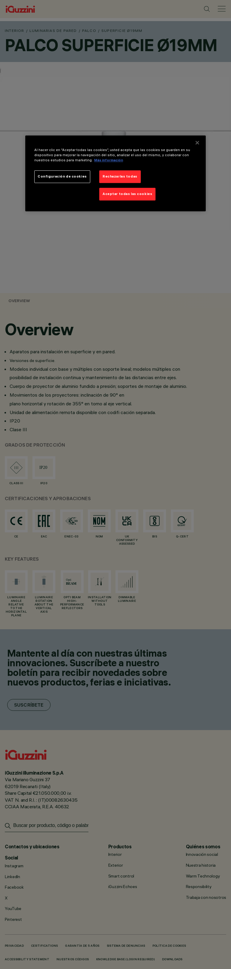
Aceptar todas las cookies (127, 194)
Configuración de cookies (62, 176)
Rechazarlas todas (120, 176)
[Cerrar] (197, 142)
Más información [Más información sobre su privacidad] (108, 160)
